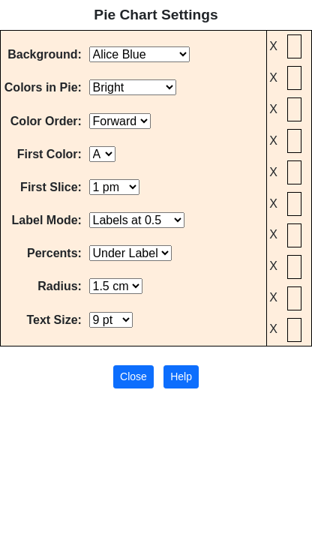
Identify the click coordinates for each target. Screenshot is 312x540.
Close (133, 376)
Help (181, 376)
